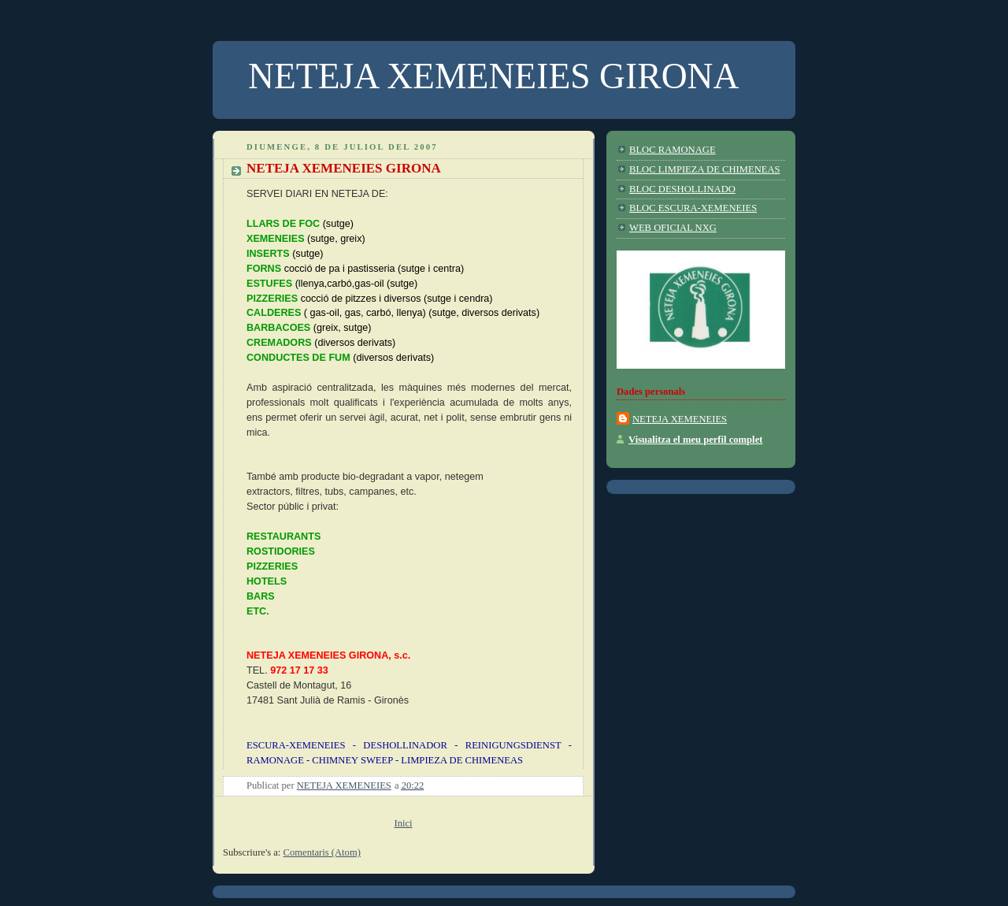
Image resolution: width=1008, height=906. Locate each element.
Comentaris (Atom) (322, 852)
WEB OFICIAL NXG (673, 227)
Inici (403, 823)
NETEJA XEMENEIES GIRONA (343, 168)
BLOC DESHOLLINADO (682, 189)
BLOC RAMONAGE (672, 149)
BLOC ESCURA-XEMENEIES (693, 208)
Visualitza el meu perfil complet (695, 439)
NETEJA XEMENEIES (679, 419)
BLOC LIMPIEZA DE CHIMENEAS (704, 169)
